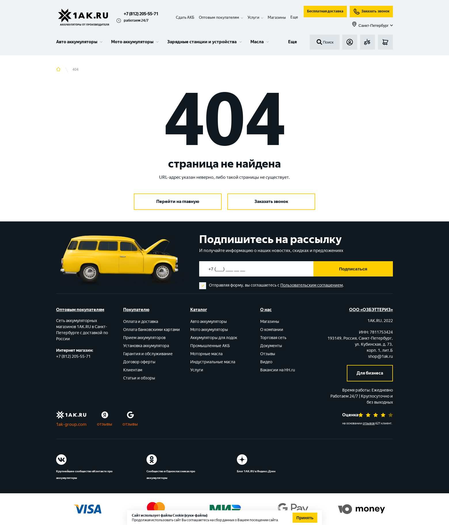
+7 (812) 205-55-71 (141, 13)
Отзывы (267, 353)
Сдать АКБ (185, 17)
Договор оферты (139, 362)
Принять (304, 517)
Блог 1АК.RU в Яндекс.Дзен (256, 471)
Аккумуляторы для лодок (213, 337)
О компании (271, 329)
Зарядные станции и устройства (202, 41)
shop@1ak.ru (380, 356)
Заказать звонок (371, 11)
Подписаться (353, 268)
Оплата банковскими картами (151, 329)
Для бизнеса (370, 373)
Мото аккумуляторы (132, 41)
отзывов (369, 423)
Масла (257, 41)
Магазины (277, 17)
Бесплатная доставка (325, 11)
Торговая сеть (273, 337)
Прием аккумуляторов (144, 337)
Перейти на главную (177, 201)
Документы (271, 345)
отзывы (104, 424)
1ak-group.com (71, 424)
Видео (266, 362)
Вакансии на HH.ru (277, 370)
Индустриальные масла (212, 362)
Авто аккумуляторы (76, 41)
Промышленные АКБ (210, 345)
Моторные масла (206, 353)
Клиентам (132, 370)
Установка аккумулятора (146, 345)
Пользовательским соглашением (311, 285)
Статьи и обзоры (139, 378)
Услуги (196, 370)
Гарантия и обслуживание (148, 353)
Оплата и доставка (140, 321)
